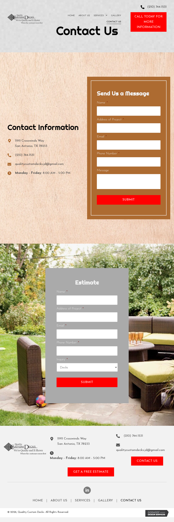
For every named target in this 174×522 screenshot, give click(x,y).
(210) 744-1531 (157, 6)
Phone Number (108, 153)
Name (102, 102)
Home (38, 500)
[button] (149, 22)
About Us (59, 500)
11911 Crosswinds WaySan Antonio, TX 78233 (73, 441)
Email (102, 136)
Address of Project (110, 119)
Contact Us (131, 500)
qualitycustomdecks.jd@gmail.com (39, 164)
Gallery (105, 500)
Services (82, 500)
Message (103, 170)
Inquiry (62, 359)
